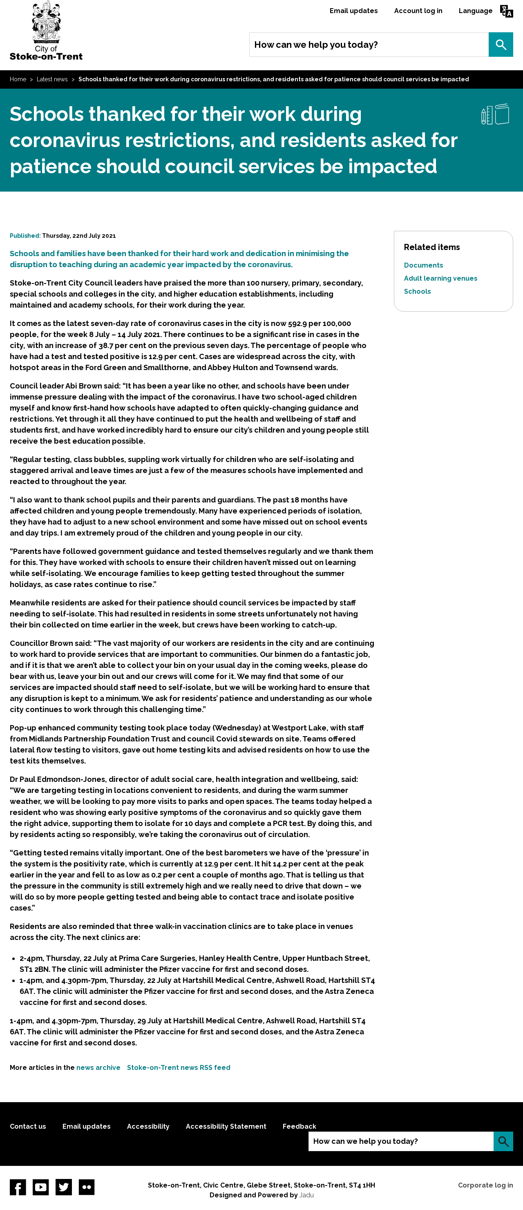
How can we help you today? (316, 44)
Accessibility (148, 1126)
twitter (64, 1187)
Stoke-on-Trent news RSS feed (178, 1068)
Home (18, 79)
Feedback (299, 1126)
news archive (98, 1068)
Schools (417, 291)
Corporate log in (485, 1185)
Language (476, 11)
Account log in (418, 11)
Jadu (306, 1195)
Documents (423, 265)
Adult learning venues (441, 278)
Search (501, 44)
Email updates (354, 11)
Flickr (86, 1187)
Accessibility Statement (226, 1126)
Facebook (18, 1187)
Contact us (28, 1126)
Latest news (52, 79)
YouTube (41, 1187)
